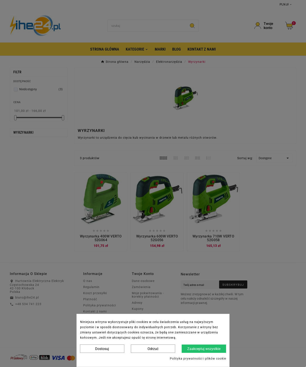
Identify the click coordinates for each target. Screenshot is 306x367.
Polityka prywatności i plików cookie (198, 358)
